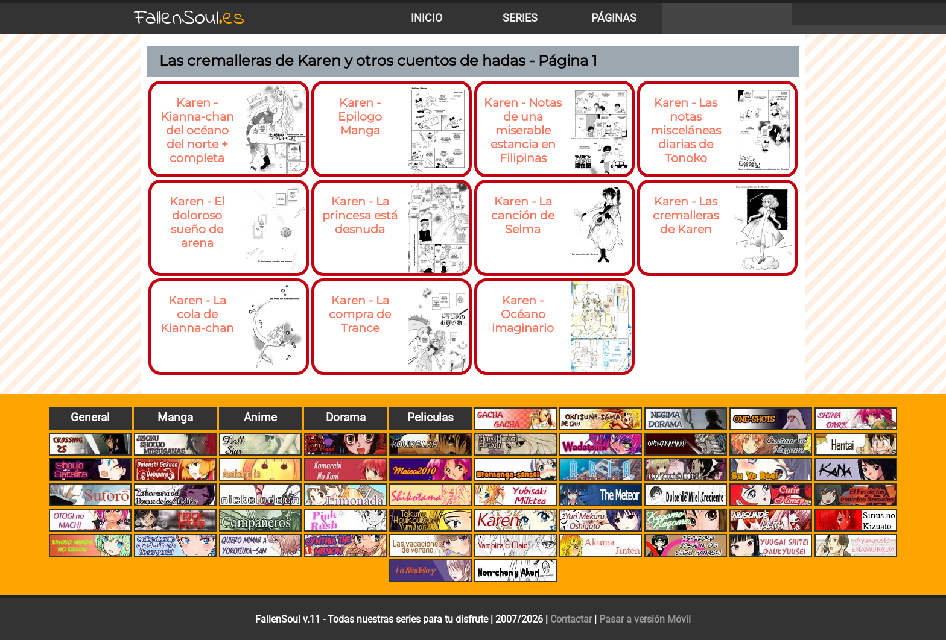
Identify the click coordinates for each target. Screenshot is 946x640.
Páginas (613, 18)
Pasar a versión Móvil (645, 619)
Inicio (426, 18)
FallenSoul (189, 18)
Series (520, 18)
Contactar (571, 619)
